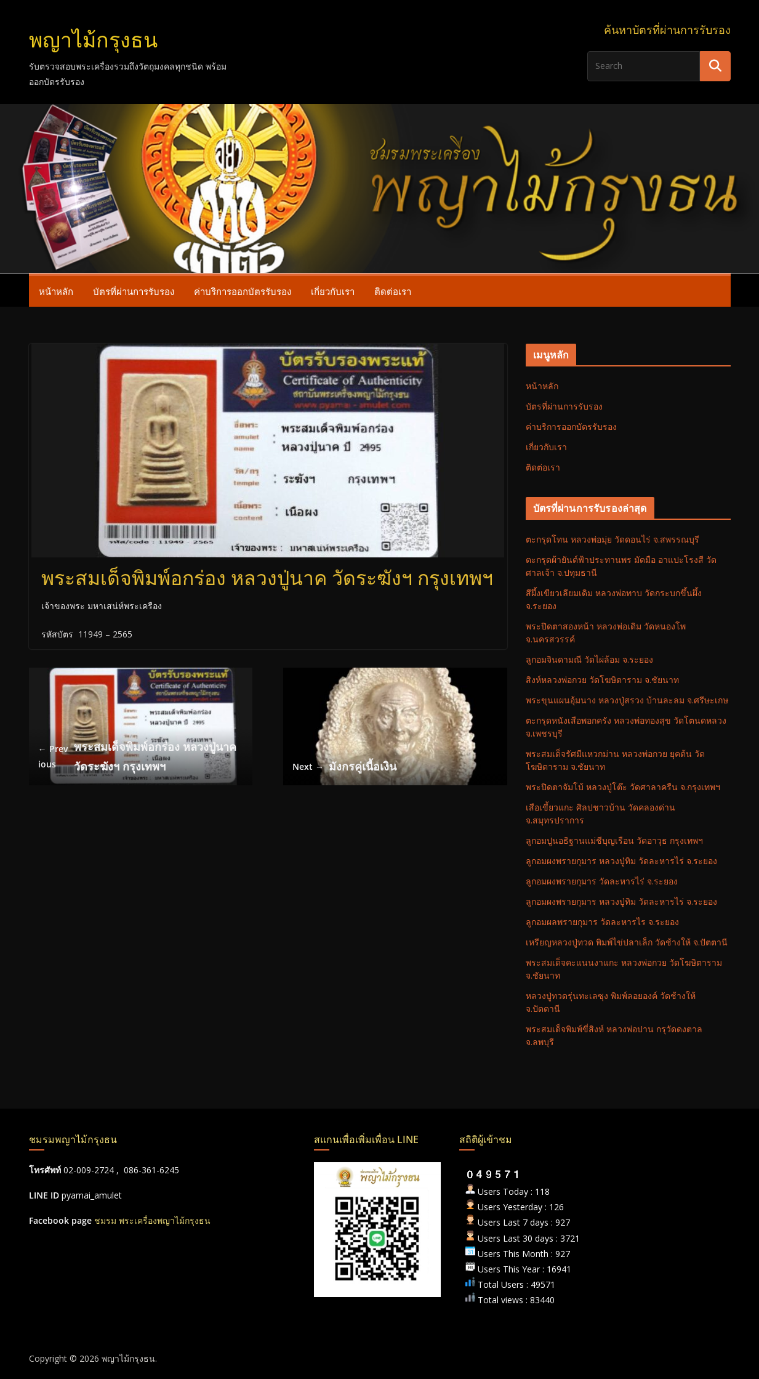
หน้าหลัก (56, 291)
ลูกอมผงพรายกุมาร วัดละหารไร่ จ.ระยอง (602, 881)
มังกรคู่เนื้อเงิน (344, 766)
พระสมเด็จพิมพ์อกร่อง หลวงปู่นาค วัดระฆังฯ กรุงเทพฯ (137, 756)
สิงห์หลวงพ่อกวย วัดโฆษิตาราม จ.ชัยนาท (602, 679)
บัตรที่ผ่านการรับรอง (133, 291)
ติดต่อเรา (392, 291)
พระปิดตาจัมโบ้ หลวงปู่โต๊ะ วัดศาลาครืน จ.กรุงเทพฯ (623, 787)
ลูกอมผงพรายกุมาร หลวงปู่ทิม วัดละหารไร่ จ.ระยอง (621, 861)
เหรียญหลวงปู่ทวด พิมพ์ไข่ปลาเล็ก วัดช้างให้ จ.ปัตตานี (627, 942)
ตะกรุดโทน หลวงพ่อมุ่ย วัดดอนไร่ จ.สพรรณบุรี (612, 539)
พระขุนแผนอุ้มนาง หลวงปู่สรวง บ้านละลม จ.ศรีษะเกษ (627, 700)
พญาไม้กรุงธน (93, 40)
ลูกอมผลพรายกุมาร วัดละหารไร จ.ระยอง (602, 922)
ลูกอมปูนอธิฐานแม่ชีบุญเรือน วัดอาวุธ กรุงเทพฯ (614, 840)
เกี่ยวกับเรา (333, 291)
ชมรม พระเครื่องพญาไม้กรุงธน (152, 1220)
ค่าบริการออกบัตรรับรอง (242, 291)
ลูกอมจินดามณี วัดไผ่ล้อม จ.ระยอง (589, 659)
